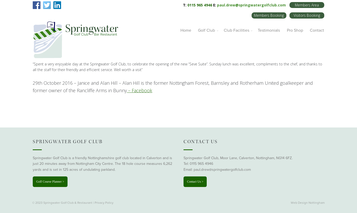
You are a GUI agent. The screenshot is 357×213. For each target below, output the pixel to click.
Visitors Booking (307, 15)
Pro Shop (295, 30)
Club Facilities (236, 30)
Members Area (307, 5)
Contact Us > (195, 181)
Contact (317, 30)
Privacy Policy (104, 203)
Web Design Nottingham (308, 203)
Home (185, 30)
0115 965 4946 (201, 163)
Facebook (142, 90)
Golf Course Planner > (50, 181)
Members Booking (269, 15)
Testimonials (269, 30)
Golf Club (206, 30)
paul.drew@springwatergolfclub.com (251, 5)
